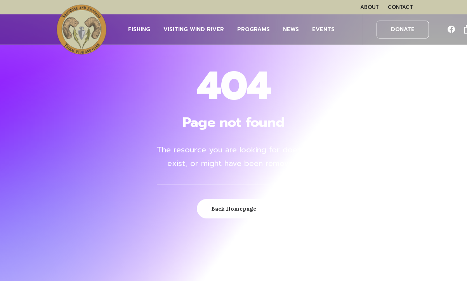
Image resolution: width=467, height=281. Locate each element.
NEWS (291, 29)
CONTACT (400, 7)
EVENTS (323, 29)
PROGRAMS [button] (253, 29)
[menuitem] (369, 7)
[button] (453, 29)
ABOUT (369, 7)
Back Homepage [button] (233, 208)
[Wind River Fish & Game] (81, 29)
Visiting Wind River (193, 29)
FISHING (139, 29)
